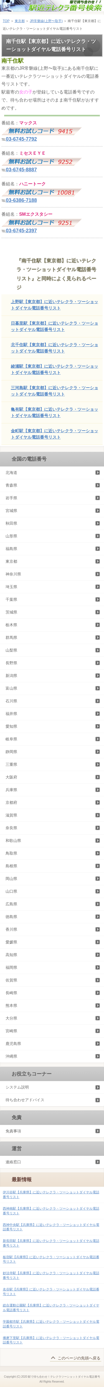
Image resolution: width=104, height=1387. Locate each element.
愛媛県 (11, 942)
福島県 (11, 548)
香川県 (11, 929)
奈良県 (11, 828)
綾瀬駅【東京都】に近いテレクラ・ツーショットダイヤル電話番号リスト (54, 369)
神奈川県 (13, 574)
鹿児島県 (13, 1043)
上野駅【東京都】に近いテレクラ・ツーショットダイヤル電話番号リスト (54, 304)
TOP (6, 21)
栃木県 (11, 625)
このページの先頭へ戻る (79, 1358)
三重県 (11, 764)
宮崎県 (11, 1031)
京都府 (11, 802)
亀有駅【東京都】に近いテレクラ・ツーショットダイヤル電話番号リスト (54, 412)
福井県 (11, 713)
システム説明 (17, 1087)
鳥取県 (11, 853)
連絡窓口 (13, 1162)
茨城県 (11, 612)
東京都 (20, 21)
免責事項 (13, 1131)
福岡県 (11, 967)
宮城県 (11, 510)
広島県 (11, 904)
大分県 (11, 1018)
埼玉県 (11, 587)
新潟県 (11, 675)
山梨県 (11, 650)
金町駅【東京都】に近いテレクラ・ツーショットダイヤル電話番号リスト (54, 433)
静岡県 (11, 751)
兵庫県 (11, 790)
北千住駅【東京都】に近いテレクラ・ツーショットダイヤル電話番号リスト (54, 347)
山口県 (11, 891)
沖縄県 (11, 1056)
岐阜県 (11, 739)
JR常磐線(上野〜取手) (46, 21)
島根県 (11, 866)
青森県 (11, 485)
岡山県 (11, 878)
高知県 (11, 955)
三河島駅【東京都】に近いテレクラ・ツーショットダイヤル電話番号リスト (54, 390)
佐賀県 (11, 980)
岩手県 (11, 498)
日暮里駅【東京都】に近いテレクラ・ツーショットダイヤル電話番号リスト (54, 326)
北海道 (11, 472)
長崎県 (11, 993)
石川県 (11, 701)
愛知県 (11, 726)
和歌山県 (13, 840)
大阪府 (11, 777)
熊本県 (11, 1005)
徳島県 (11, 916)
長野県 (11, 663)
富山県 (11, 688)
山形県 (11, 536)
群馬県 (11, 637)
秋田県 (11, 523)
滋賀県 (11, 815)
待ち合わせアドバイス (25, 1100)
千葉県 (11, 599)
